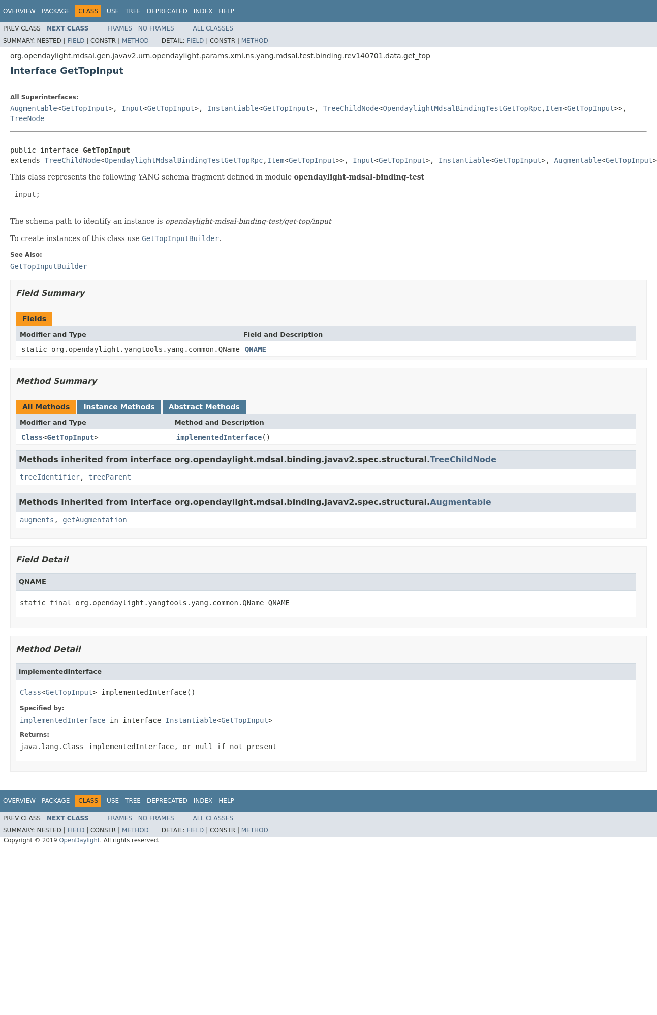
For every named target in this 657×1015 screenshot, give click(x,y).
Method (135, 40)
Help (226, 11)
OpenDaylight (79, 840)
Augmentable (33, 108)
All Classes (213, 28)
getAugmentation (94, 520)
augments (37, 520)
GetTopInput (85, 108)
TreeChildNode (351, 108)
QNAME (255, 349)
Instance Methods (118, 407)
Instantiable (233, 108)
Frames (119, 28)
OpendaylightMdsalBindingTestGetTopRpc (462, 108)
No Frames (156, 28)
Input (132, 108)
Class (32, 437)
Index (203, 11)
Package (56, 11)
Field (75, 40)
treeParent (109, 477)
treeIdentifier (50, 477)
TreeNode (27, 118)
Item (554, 108)
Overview (19, 11)
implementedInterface (219, 437)
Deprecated (167, 11)
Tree (133, 11)
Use (113, 11)
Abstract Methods (204, 407)
